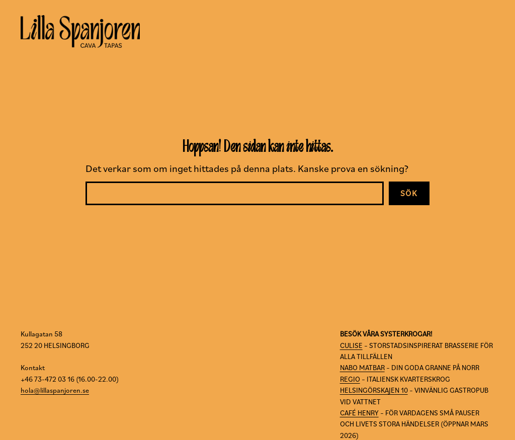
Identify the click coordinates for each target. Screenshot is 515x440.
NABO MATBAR (362, 367)
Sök (409, 193)
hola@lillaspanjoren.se (55, 390)
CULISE (351, 345)
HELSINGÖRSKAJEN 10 (374, 390)
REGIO (350, 379)
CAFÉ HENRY (359, 412)
